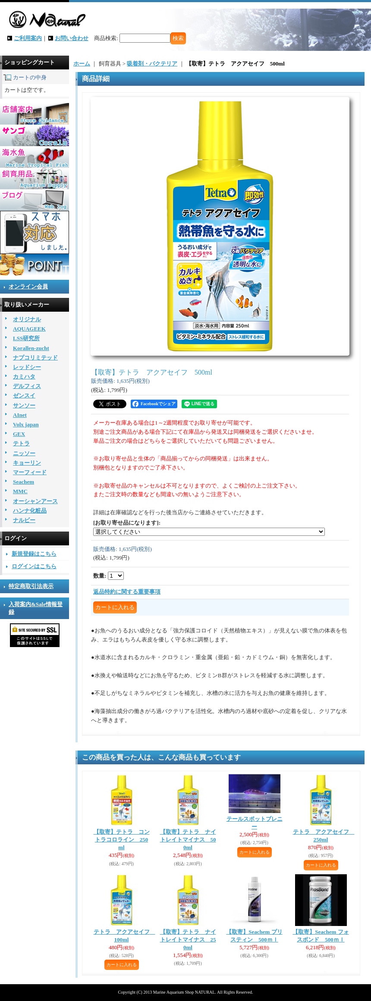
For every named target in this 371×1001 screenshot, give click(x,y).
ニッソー (24, 453)
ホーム (81, 63)
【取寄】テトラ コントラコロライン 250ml (122, 840)
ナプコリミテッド (35, 357)
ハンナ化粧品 (30, 510)
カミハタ (24, 376)
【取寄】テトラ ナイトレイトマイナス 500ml (188, 840)
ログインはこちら (34, 566)
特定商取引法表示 (31, 586)
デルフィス (27, 386)
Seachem (23, 482)
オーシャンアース (35, 501)
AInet (20, 415)
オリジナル (27, 319)
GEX (19, 434)
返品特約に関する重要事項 (126, 591)
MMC (20, 491)
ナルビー (24, 520)
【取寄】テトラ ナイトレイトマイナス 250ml (188, 940)
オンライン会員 (28, 286)
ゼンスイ (24, 395)
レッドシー (27, 367)
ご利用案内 (28, 38)
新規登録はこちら (34, 554)
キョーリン (27, 463)
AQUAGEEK (29, 328)
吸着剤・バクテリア (152, 63)
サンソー (24, 405)
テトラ (21, 443)
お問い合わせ (71, 38)
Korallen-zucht (31, 348)
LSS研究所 (26, 338)
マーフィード (30, 472)
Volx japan (26, 424)
